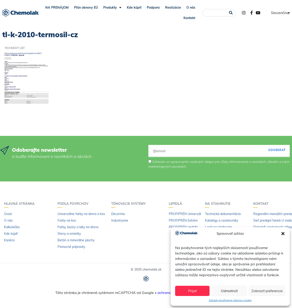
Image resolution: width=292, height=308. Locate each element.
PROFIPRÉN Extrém (183, 220)
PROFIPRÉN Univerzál (185, 214)
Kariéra (9, 240)
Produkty (112, 7)
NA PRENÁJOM (57, 7)
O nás (190, 7)
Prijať (192, 291)
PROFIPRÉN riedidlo (183, 227)
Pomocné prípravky (71, 247)
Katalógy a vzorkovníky (221, 220)
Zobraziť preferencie (267, 291)
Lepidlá (176, 203)
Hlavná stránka (20, 203)
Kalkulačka (11, 227)
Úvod (8, 214)
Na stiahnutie (219, 203)
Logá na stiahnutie (218, 227)
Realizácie (173, 7)
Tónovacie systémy (129, 203)
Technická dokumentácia (223, 214)
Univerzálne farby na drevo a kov (81, 214)
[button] (283, 233)
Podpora (153, 7)
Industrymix (119, 220)
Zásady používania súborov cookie (230, 300)
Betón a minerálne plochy (76, 240)
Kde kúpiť (134, 7)
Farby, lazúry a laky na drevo (78, 227)
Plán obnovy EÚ (86, 7)
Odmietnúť (229, 291)
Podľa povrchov (74, 203)
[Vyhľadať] (231, 12)
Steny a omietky (69, 234)
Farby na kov (67, 220)
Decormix (118, 214)
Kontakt (189, 18)
